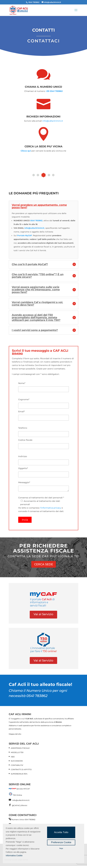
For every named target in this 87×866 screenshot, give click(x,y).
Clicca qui (26, 150)
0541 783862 (36, 220)
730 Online (17, 795)
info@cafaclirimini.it (52, 121)
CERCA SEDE (43, 564)
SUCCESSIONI (17, 761)
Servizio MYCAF (23, 789)
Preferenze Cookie (61, 842)
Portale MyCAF (24, 235)
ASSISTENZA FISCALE (20, 748)
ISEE (13, 757)
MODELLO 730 (17, 752)
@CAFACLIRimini (19, 805)
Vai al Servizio (43, 614)
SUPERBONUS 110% (19, 774)
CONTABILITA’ (17, 765)
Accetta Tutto (61, 832)
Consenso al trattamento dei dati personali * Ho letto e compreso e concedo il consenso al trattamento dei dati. (43, 508)
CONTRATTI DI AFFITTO (21, 769)
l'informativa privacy (50, 508)
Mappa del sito (15, 734)
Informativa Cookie (14, 855)
